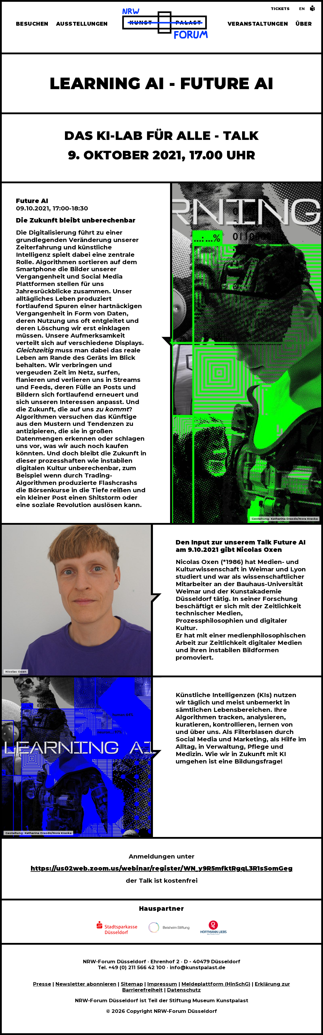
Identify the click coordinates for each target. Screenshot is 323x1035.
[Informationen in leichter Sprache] (312, 10)
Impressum (162, 984)
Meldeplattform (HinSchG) (216, 984)
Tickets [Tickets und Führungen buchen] (280, 8)
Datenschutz (184, 990)
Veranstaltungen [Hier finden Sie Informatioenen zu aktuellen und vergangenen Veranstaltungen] (258, 24)
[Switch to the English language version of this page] (302, 8)
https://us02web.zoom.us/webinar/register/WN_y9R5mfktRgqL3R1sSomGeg (162, 868)
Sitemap (132, 984)
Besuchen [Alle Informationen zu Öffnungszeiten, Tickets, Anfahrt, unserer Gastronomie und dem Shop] (32, 24)
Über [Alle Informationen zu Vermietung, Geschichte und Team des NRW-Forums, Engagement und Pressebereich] (304, 24)
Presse (42, 984)
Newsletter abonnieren (86, 984)
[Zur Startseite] (165, 24)
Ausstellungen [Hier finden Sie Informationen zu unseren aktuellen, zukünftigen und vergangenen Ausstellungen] (82, 24)
